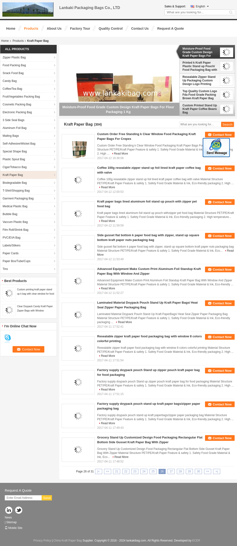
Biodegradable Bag (15, 182)
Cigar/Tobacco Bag (15, 167)
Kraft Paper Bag (13, 175)
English (202, 6)
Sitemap (11, 522)
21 (116, 471)
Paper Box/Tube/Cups (17, 261)
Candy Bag (10, 81)
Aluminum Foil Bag (15, 128)
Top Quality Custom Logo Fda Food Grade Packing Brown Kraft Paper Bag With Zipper (199, 94)
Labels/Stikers (11, 245)
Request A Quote (170, 28)
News (8, 517)
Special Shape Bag (15, 151)
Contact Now (222, 134)
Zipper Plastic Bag (14, 57)
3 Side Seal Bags (13, 120)
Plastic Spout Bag (14, 159)
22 (125, 471)
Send (46, 498)
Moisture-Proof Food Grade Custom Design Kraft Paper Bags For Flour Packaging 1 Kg (197, 52)
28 (180, 471)
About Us (54, 28)
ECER (196, 540)
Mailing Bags (11, 135)
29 (189, 471)
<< (107, 471)
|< (98, 471)
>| (216, 471)
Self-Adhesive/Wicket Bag (19, 143)
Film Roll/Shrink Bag (15, 229)
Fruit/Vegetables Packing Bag (21, 96)
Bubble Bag (10, 214)
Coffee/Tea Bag (12, 88)
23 (134, 471)
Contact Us (140, 28)
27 (171, 471)
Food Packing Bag (14, 65)
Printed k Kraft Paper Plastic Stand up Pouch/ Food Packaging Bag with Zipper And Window (199, 66)
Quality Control (111, 28)
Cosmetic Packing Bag (17, 104)
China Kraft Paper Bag (67, 540)
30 (198, 471)
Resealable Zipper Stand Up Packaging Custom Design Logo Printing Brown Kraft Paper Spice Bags (199, 80)
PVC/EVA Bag (11, 237)
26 (162, 471)
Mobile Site (13, 528)
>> (207, 471)
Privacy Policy (42, 540)
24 (144, 471)
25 (153, 471)
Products (31, 28)
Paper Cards (10, 253)
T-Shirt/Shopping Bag (16, 190)
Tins (5, 269)
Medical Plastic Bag (15, 206)
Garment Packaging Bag (18, 198)
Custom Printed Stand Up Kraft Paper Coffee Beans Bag (199, 109)
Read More (121, 153)
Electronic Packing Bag (17, 112)
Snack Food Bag (13, 73)
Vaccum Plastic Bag (15, 222)
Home (10, 28)
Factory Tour (80, 28)
